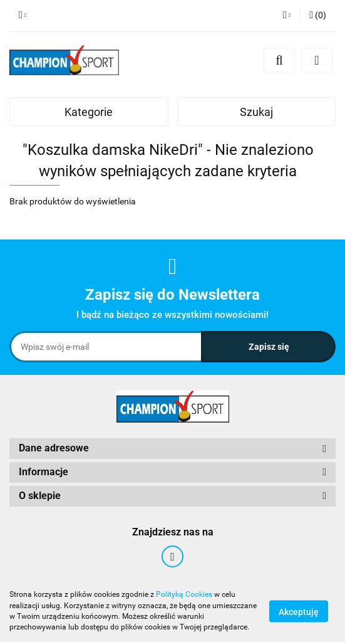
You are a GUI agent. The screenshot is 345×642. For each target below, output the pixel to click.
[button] (318, 15)
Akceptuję (299, 611)
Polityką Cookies (184, 594)
